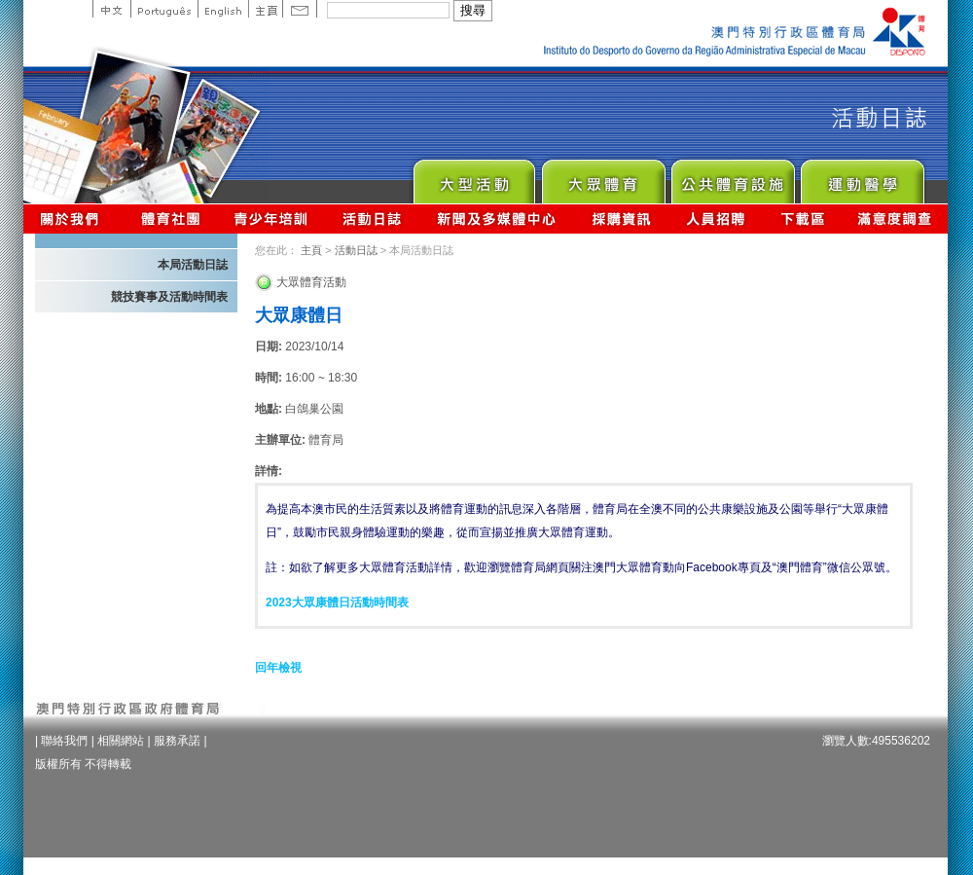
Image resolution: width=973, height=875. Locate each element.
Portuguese (164, 9)
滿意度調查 (895, 218)
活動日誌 (373, 218)
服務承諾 (177, 740)
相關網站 (120, 740)
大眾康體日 (298, 315)
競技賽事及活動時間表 (169, 297)
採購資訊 (621, 218)
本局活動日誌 (193, 265)
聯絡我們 (64, 740)
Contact (299, 9)
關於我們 (73, 218)
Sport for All (602, 176)
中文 (111, 9)
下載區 (802, 218)
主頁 (265, 9)
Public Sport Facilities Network (732, 176)
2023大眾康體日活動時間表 (337, 602)
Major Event (473, 176)
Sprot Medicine (861, 176)
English (223, 9)
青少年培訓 (271, 218)
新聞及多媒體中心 (497, 218)
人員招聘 (715, 218)
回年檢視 (278, 667)
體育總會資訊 (170, 218)
